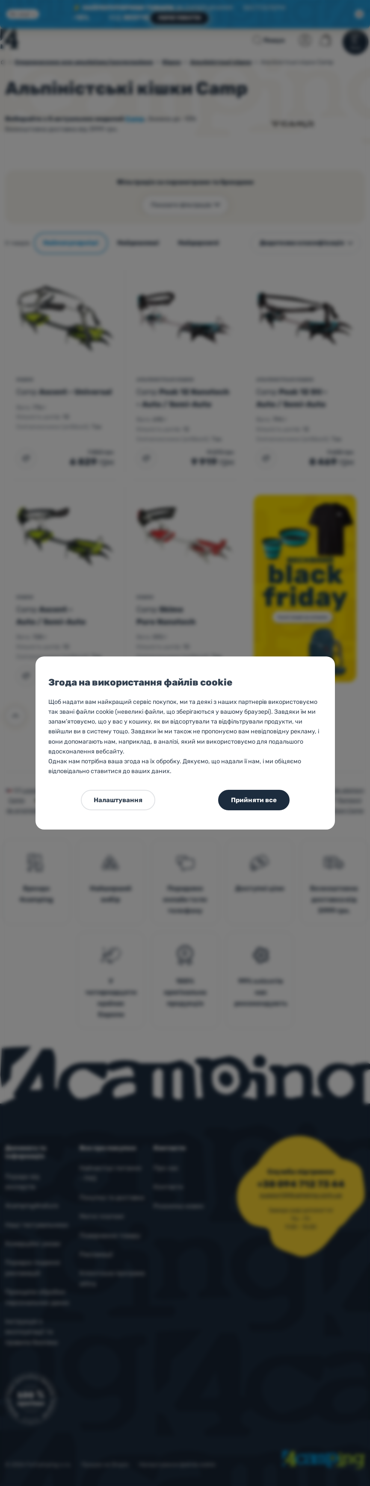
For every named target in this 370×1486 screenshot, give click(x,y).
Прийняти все (254, 800)
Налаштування (118, 800)
